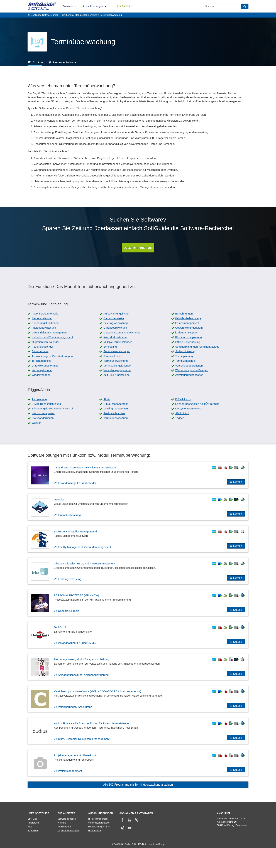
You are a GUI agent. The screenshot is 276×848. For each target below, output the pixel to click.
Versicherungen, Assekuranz (75, 707)
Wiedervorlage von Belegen (191, 370)
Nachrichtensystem (43, 413)
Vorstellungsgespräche (117, 370)
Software (67, 6)
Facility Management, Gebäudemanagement (84, 547)
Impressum (33, 831)
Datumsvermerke (113, 318)
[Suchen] (244, 6)
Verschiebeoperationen (189, 365)
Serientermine (40, 351)
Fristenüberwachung (44, 328)
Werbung (61, 823)
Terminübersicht (41, 361)
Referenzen (33, 823)
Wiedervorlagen (41, 375)
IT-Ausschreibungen (98, 819)
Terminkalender (112, 356)
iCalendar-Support (186, 332)
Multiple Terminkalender (117, 342)
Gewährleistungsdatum (189, 328)
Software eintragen (66, 819)
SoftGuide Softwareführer (44, 15)
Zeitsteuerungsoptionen (189, 375)
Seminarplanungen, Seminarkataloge (197, 346)
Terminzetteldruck (185, 361)
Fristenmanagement (187, 323)
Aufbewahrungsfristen (116, 313)
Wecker (36, 422)
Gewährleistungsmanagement (49, 332)
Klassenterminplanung (188, 337)
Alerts (106, 399)
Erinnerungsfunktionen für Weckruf (52, 408)
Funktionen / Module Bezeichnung (79, 15)
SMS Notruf (182, 413)
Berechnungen (184, 313)
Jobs (30, 827)
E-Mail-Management (115, 404)
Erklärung (38, 62)
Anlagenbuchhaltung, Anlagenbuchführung (83, 675)
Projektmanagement (70, 771)
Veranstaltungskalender (117, 365)
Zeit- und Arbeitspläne (116, 375)
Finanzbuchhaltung (69, 515)
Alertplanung (39, 399)
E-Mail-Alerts (183, 399)
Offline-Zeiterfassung (187, 342)
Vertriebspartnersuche (98, 823)
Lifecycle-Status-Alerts (188, 408)
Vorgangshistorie (42, 370)
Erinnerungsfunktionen (45, 323)
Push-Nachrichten (114, 413)
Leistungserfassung (69, 579)
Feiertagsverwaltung (115, 323)
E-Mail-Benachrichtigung (46, 404)
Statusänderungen (43, 418)
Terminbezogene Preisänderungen (52, 356)
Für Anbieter (124, 6)
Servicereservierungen (116, 351)
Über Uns (32, 819)
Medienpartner (64, 827)
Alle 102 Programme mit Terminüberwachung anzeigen (138, 784)
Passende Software (64, 62)
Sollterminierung (185, 351)
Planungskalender (42, 346)
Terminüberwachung (111, 15)
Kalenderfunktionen (114, 337)
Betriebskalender (42, 318)
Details (237, 482)
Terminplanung (184, 356)
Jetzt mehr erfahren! (138, 247)
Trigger (179, 418)
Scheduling (110, 346)
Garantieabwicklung (115, 328)
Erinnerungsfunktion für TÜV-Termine (197, 404)
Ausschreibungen (93, 6)
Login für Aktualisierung (68, 831)
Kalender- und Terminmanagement (52, 337)
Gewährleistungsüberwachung (121, 332)
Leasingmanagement (115, 408)
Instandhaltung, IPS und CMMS (77, 483)
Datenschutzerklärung (153, 844)
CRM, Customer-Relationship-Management (83, 739)
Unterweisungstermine (45, 365)
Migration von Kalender (45, 342)
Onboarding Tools (68, 611)
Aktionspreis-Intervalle (45, 313)
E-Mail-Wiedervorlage (188, 318)
